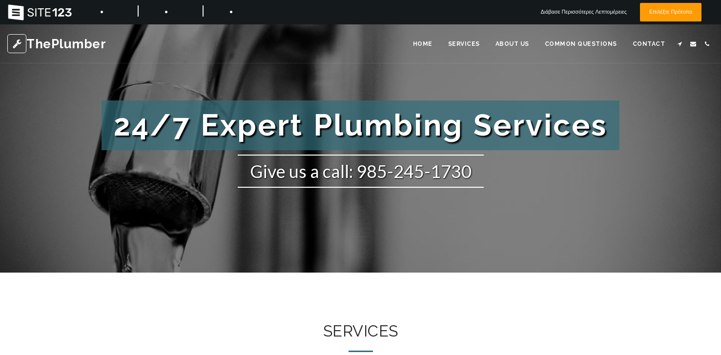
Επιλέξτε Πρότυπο (668, 12)
